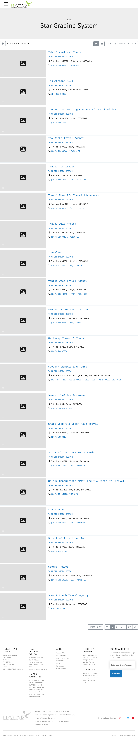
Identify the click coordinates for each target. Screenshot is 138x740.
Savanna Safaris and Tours (67, 367)
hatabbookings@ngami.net (38, 669)
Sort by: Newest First (121, 43)
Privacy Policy (111, 735)
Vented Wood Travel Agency (67, 281)
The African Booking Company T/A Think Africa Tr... (87, 109)
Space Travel (57, 509)
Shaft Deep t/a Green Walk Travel (73, 424)
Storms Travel (58, 567)
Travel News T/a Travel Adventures (73, 195)
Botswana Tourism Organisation (45, 715)
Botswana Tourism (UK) (67, 715)
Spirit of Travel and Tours (68, 538)
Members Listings (62, 658)
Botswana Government (61, 711)
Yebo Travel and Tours (64, 52)
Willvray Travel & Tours (66, 338)
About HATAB (60, 653)
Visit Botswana (61, 656)
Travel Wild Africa (62, 224)
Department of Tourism (43, 711)
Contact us (60, 666)
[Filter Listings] (3, 43)
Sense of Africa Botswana (66, 395)
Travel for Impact (61, 167)
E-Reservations (61, 668)
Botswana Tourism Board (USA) (45, 721)
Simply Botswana (64, 721)
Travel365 (55, 252)
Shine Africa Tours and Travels (71, 452)
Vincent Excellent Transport (69, 309)
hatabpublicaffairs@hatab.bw (13, 669)
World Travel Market (41, 725)
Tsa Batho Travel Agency (66, 138)
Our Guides (60, 661)
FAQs (58, 663)
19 (129, 627)
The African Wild (60, 81)
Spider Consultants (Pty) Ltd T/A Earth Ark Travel (86, 481)
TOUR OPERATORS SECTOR (60, 57)
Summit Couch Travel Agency (68, 595)
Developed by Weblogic (126, 735)
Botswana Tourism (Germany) (45, 718)
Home (69, 19)
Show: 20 (94, 627)
